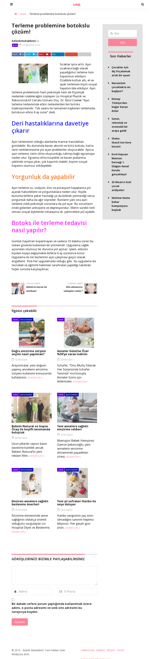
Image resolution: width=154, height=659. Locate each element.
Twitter (33, 54)
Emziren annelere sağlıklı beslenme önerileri (30, 502)
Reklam (100, 650)
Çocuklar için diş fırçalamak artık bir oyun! (121, 71)
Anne (23, 13)
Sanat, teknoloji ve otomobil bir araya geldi (120, 124)
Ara (122, 42)
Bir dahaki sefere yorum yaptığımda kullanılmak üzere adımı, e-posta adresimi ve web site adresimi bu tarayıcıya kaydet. (52, 608)
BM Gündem (26, 320)
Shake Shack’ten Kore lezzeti (121, 142)
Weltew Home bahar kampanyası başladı (121, 204)
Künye (120, 650)
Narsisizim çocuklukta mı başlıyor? (121, 87)
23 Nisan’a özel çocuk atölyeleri (121, 186)
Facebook (19, 54)
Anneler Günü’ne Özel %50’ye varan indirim (73, 352)
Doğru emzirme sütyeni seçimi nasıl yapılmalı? (29, 352)
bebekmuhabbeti (24, 41)
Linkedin (62, 54)
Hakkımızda (87, 650)
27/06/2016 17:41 (29, 45)
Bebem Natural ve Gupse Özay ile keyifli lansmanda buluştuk (31, 429)
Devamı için (35, 377)
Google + (76, 54)
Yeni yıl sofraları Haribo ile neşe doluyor (76, 502)
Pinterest (47, 54)
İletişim (111, 650)
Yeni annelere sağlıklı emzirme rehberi (72, 427)
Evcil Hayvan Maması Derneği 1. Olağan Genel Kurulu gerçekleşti (120, 164)
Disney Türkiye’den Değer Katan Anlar (120, 105)
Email (89, 54)
